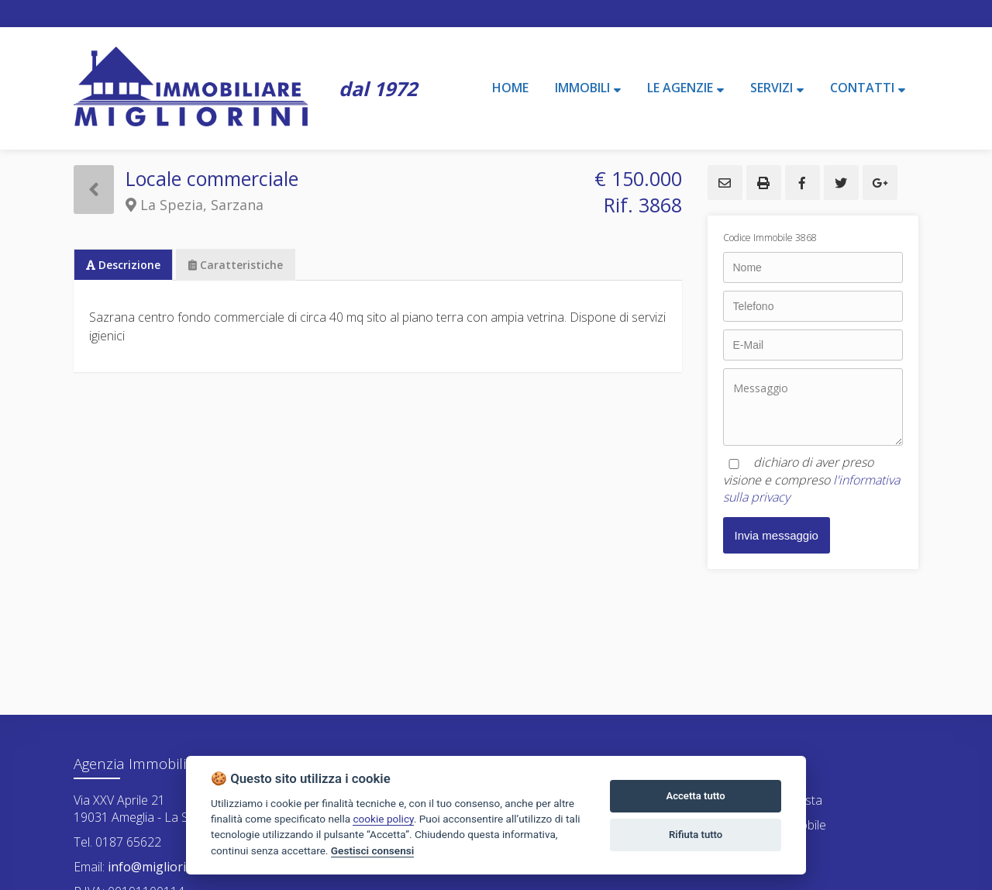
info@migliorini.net (162, 866)
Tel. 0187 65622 (117, 841)
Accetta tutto (695, 796)
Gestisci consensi (372, 850)
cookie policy (383, 818)
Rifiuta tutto (695, 834)
